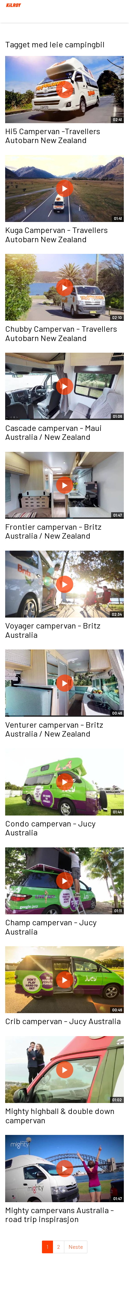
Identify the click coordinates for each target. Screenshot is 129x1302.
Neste (75, 1246)
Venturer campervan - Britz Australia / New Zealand (54, 728)
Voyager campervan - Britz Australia (52, 629)
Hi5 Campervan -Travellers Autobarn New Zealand (52, 135)
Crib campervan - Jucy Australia (63, 1021)
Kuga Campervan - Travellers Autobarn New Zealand (56, 234)
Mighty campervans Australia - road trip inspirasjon (59, 1214)
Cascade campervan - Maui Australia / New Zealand (53, 432)
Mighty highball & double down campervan (60, 1115)
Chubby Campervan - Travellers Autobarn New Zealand (61, 333)
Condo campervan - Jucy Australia (50, 827)
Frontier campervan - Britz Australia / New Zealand (53, 530)
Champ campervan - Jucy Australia (51, 926)
